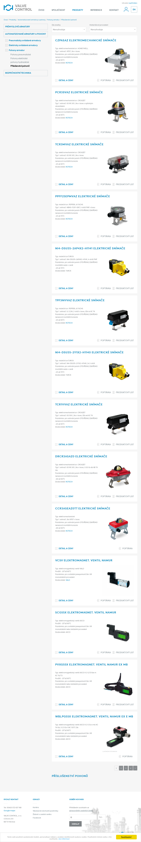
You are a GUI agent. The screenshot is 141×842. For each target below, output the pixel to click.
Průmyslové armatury (17, 27)
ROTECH (69, 63)
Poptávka (106, 80)
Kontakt (114, 10)
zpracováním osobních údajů (81, 811)
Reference (96, 10)
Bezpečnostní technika (18, 73)
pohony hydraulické (19, 62)
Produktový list (125, 80)
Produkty (77, 10)
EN (134, 10)
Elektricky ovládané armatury (21, 45)
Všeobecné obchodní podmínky (45, 811)
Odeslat (75, 824)
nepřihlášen (132, 3)
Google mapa (9, 811)
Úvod (41, 10)
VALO (68, 580)
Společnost (58, 10)
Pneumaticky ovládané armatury (23, 40)
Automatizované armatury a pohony (31, 20)
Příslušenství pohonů (69, 20)
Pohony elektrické (19, 59)
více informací (73, 838)
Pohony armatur (53, 20)
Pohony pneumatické (20, 55)
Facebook (37, 818)
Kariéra (36, 807)
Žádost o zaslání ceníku (42, 814)
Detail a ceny (66, 80)
